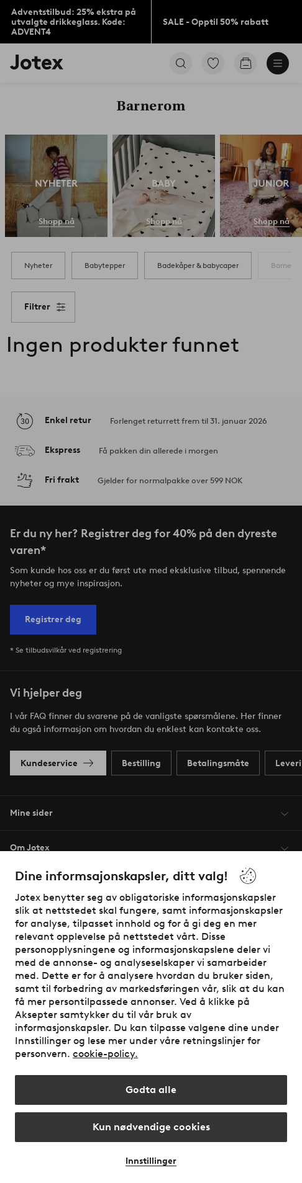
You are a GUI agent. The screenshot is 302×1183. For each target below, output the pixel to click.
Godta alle (151, 1090)
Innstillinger (151, 1161)
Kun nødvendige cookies (151, 1127)
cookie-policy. (105, 1054)
